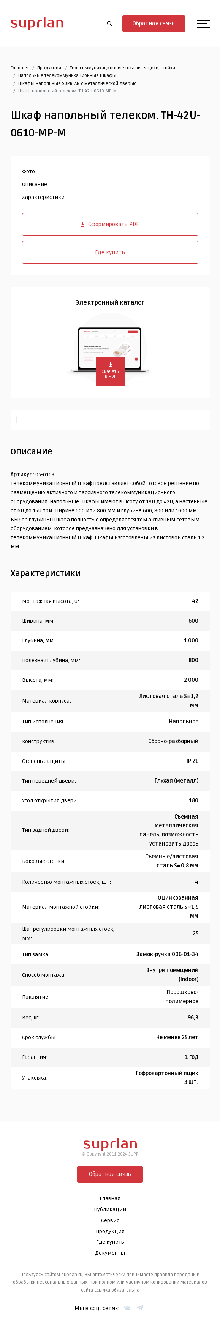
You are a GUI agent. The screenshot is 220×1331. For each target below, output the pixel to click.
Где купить (110, 252)
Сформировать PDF (110, 224)
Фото (28, 171)
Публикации (110, 1209)
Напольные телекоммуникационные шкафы (67, 75)
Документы (110, 1253)
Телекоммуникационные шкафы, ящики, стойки (122, 68)
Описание (34, 184)
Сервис (110, 1220)
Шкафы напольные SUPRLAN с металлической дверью (77, 83)
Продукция (49, 68)
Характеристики (43, 197)
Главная (19, 68)
